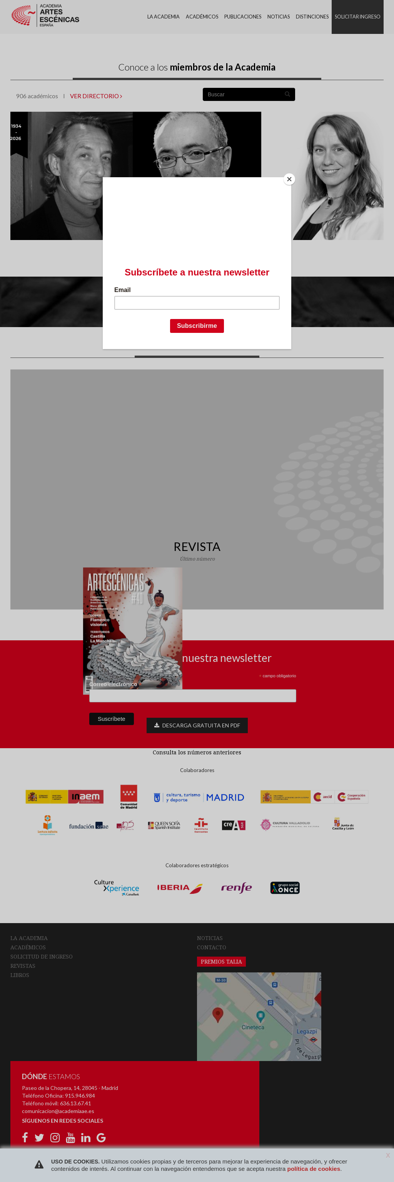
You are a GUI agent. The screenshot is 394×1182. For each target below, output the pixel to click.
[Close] (289, 179)
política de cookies (313, 1168)
